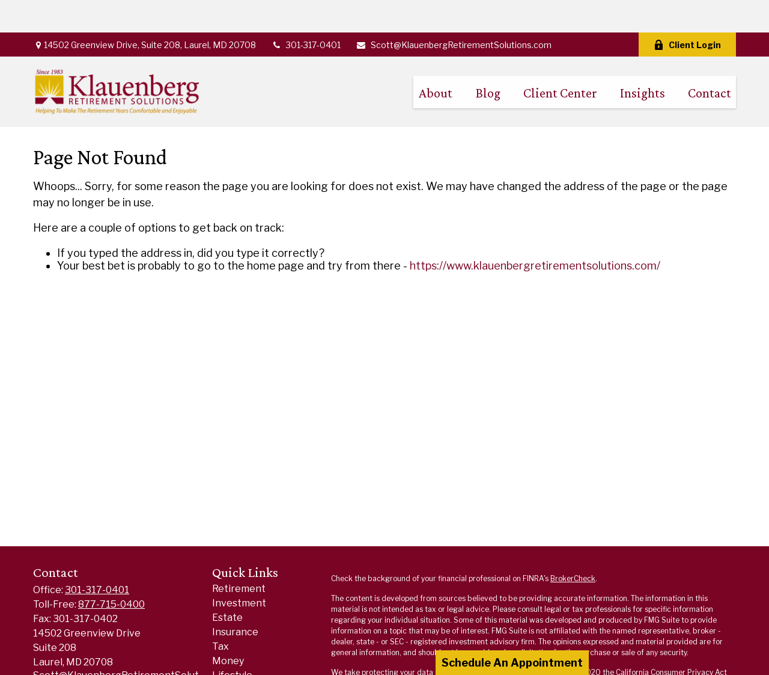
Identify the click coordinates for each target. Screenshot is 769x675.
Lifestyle (232, 643)
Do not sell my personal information (667, 650)
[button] (435, 59)
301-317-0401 (306, 12)
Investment (239, 570)
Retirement (239, 556)
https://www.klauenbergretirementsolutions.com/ (535, 233)
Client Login (687, 12)
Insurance (235, 599)
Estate (227, 585)
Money (228, 628)
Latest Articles (246, 657)
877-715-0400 (111, 572)
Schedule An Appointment (512, 662)
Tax (220, 614)
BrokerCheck (572, 545)
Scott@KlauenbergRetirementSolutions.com (454, 12)
